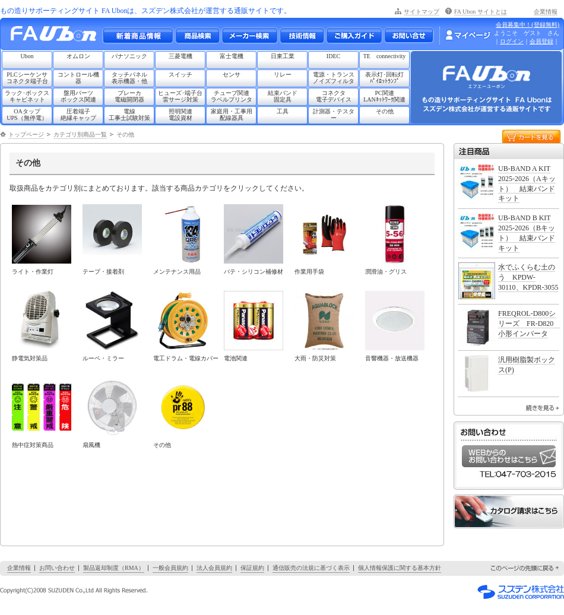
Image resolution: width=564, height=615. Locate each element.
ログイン (512, 41)
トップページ (26, 134)
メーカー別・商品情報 (197, 36)
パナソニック (129, 56)
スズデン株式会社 (520, 592)
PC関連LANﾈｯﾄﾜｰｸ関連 (384, 96)
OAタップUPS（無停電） (27, 114)
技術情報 (301, 36)
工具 (283, 111)
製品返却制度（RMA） (113, 568)
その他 (385, 111)
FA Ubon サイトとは (480, 11)
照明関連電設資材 (180, 114)
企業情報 (545, 11)
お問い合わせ (409, 36)
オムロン (78, 56)
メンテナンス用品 (177, 271)
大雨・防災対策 (315, 358)
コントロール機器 (78, 77)
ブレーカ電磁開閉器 (129, 96)
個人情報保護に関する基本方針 (399, 568)
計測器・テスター (333, 114)
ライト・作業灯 (32, 271)
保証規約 (252, 568)
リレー (282, 74)
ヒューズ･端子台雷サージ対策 (180, 96)
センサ (231, 74)
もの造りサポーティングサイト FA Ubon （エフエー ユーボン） (57, 36)
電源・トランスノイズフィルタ (333, 77)
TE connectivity (384, 56)
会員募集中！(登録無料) (527, 24)
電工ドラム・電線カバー (185, 358)
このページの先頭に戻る (525, 568)
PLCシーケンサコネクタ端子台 (27, 77)
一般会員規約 (170, 568)
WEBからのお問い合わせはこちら (509, 456)
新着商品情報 (138, 36)
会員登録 (541, 41)
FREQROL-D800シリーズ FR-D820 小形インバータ (529, 323)
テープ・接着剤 (103, 271)
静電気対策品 (29, 358)
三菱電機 (180, 56)
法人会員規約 (214, 568)
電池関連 (236, 358)
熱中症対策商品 (32, 445)
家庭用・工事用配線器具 (231, 114)
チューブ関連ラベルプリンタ (231, 96)
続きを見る (542, 407)
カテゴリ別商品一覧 (80, 134)
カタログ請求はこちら (509, 511)
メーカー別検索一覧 (249, 36)
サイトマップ (421, 11)
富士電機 (231, 56)
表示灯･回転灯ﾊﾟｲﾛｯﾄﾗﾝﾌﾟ (384, 77)
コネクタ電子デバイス (333, 96)
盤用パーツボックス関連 (78, 96)
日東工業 (282, 56)
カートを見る (531, 135)
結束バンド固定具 (282, 96)
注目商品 (509, 151)
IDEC (333, 56)
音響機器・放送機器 (392, 358)
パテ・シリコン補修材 (253, 271)
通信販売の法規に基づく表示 (311, 568)
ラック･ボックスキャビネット (27, 96)
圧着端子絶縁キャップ (78, 114)
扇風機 (91, 445)
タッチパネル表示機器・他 (129, 77)
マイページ (468, 35)
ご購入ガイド (354, 36)
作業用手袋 (309, 271)
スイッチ (180, 74)
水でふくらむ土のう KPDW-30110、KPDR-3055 (528, 277)
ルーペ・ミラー (103, 358)
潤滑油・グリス (386, 271)
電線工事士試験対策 (129, 114)
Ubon (26, 56)
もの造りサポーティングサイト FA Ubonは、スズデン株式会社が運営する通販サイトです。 (145, 11)
